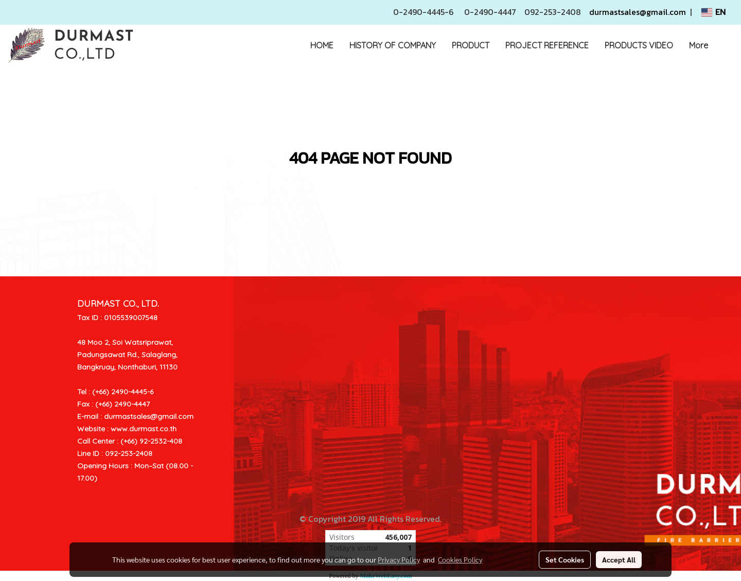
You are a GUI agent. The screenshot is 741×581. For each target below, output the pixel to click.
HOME (321, 45)
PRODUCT (470, 45)
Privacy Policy (399, 559)
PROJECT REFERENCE (547, 45)
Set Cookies (564, 559)
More (698, 45)
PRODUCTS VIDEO (639, 45)
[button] (725, 45)
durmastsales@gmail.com (637, 12)
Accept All (619, 559)
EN (713, 12)
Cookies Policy (460, 559)
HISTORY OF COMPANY (392, 45)
